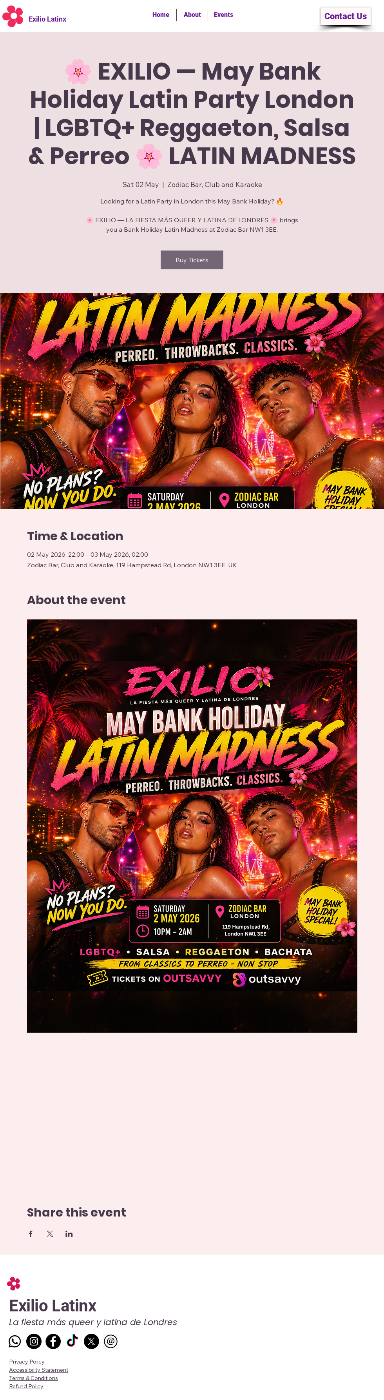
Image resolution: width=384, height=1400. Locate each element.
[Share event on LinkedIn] (69, 1234)
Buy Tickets (192, 260)
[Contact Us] (346, 16)
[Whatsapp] (14, 1341)
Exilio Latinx (47, 19)
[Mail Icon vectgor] (110, 1341)
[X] (91, 1341)
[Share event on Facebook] (30, 1234)
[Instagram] (34, 1341)
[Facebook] (53, 1341)
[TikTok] (72, 1341)
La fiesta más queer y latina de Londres (93, 1322)
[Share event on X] (50, 1234)
